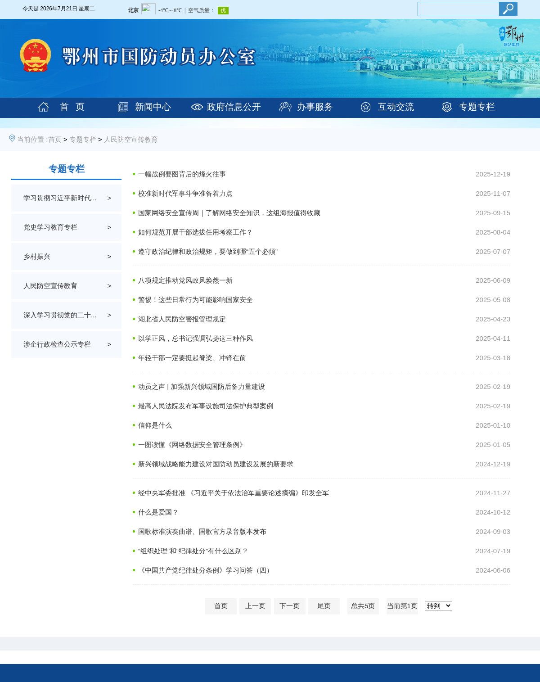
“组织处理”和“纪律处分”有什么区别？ (193, 551)
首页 (55, 139)
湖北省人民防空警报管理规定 (182, 319)
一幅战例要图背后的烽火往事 (182, 174)
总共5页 (363, 606)
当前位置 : (32, 139)
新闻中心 (153, 107)
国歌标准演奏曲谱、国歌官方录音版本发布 (202, 531)
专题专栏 (477, 107)
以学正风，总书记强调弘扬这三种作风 (195, 338)
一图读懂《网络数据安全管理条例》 (192, 444)
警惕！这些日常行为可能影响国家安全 (195, 299)
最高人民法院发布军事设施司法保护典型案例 (205, 406)
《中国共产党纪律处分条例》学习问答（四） (205, 570)
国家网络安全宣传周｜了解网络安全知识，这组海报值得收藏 (229, 213)
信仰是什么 (155, 425)
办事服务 (315, 107)
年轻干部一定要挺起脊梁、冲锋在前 (192, 357)
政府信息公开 (234, 107)
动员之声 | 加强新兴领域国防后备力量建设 (201, 386)
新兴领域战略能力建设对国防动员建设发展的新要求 (215, 464)
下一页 (289, 606)
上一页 (255, 606)
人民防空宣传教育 (131, 139)
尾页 (324, 606)
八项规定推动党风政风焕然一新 (185, 280)
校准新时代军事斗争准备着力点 (185, 193)
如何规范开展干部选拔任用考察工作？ (195, 232)
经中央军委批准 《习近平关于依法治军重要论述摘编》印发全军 (233, 493)
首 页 (72, 107)
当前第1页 (402, 606)
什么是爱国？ (158, 512)
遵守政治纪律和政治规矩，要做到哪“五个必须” (208, 251)
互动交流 (396, 107)
